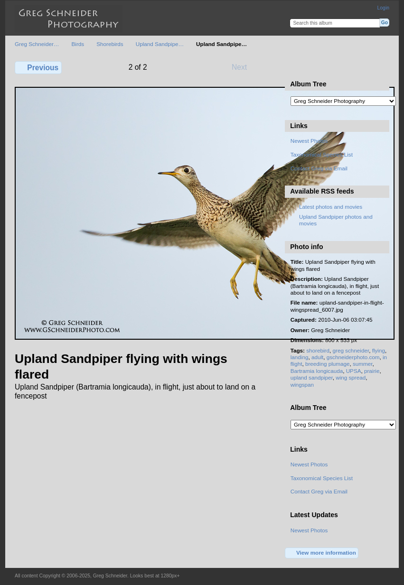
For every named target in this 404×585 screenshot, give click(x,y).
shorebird (317, 350)
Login (383, 7)
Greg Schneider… (37, 44)
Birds (78, 44)
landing (300, 357)
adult (317, 357)
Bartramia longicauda (317, 371)
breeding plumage (327, 364)
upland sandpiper (312, 377)
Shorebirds (109, 44)
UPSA (353, 371)
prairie (371, 371)
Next (244, 67)
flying (378, 350)
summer (363, 364)
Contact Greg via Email (319, 168)
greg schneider (350, 350)
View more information (322, 553)
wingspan (302, 384)
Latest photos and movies (330, 207)
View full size (295, 66)
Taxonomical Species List (322, 154)
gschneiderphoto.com (353, 357)
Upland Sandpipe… (160, 44)
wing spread (351, 377)
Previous (38, 67)
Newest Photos (309, 141)
